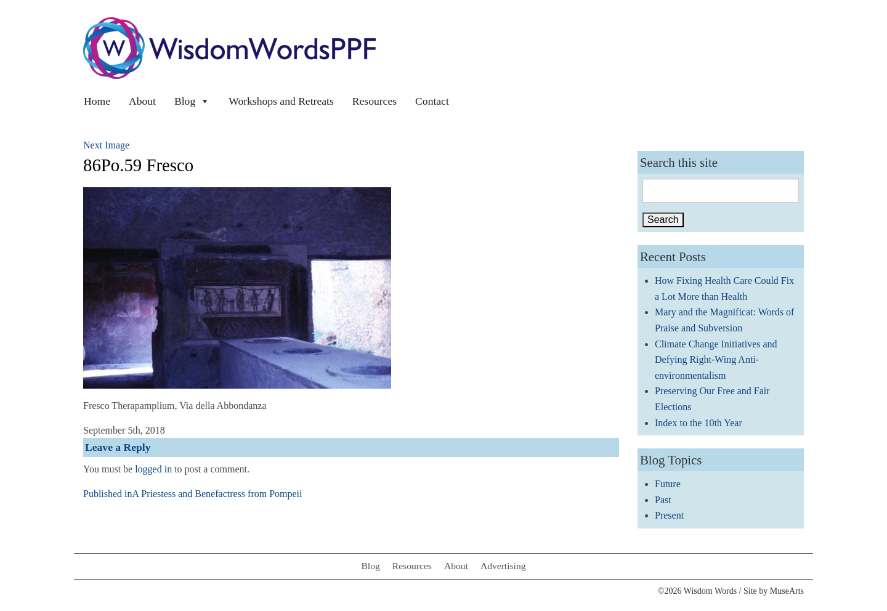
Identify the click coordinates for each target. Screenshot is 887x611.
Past (663, 500)
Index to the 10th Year (698, 423)
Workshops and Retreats (281, 101)
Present (669, 515)
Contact (432, 101)
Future (668, 484)
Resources (374, 101)
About (142, 101)
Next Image (106, 145)
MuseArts (787, 591)
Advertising (503, 565)
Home (97, 101)
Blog (192, 101)
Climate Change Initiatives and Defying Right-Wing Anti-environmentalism (716, 360)
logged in (153, 469)
